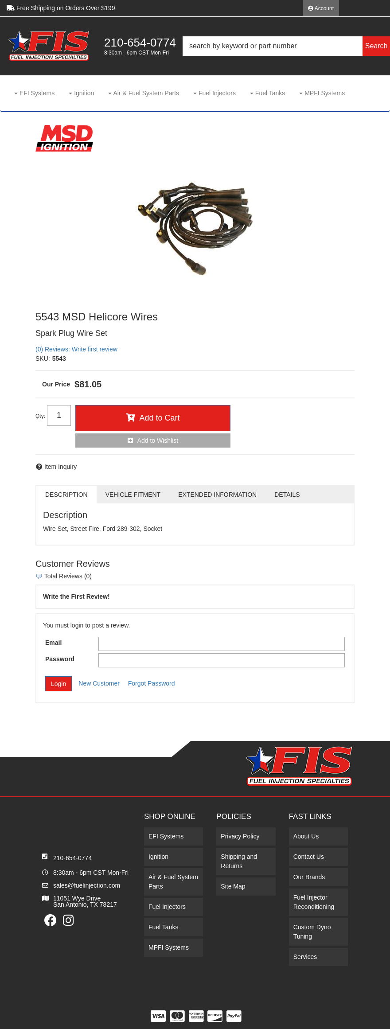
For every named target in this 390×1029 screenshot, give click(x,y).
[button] (286, 46)
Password (59, 659)
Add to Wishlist (158, 440)
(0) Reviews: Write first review (76, 349)
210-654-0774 (72, 857)
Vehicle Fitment (132, 494)
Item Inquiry (60, 466)
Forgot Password (151, 683)
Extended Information (217, 494)
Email (53, 642)
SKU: (42, 358)
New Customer (99, 683)
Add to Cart (159, 417)
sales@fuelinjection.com (86, 885)
